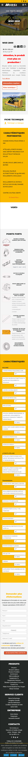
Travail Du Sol (14, 684)
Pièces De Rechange (14, 698)
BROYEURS (19, 11)
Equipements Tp (14, 678)
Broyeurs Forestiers (14, 672)
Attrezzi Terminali (14, 688)
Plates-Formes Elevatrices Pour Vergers (14, 686)
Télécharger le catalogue (14, 123)
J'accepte (13, 755)
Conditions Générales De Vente (14, 704)
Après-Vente (14, 707)
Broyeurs (14, 667)
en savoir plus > (14, 197)
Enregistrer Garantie (14, 700)
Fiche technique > (9, 87)
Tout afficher (6, 78)
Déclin (6, 755)
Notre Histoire (14, 714)
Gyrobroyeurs (14, 674)
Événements (14, 716)
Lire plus (21, 755)
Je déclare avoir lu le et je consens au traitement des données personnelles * (13, 645)
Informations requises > (11, 83)
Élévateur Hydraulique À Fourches (14, 682)
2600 (5, 49)
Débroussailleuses (14, 676)
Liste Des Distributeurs (14, 702)
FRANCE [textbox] (13, 630)
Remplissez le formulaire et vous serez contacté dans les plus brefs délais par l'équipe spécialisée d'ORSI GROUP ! (14, 603)
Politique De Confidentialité (14, 741)
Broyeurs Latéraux (14, 670)
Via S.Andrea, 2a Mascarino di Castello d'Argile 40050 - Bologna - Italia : (14, 731)
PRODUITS (12, 11)
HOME (7, 11)
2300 (10, 49)
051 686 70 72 (15, 734)
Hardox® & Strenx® (14, 718)
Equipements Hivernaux (14, 680)
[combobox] (14, 630)
